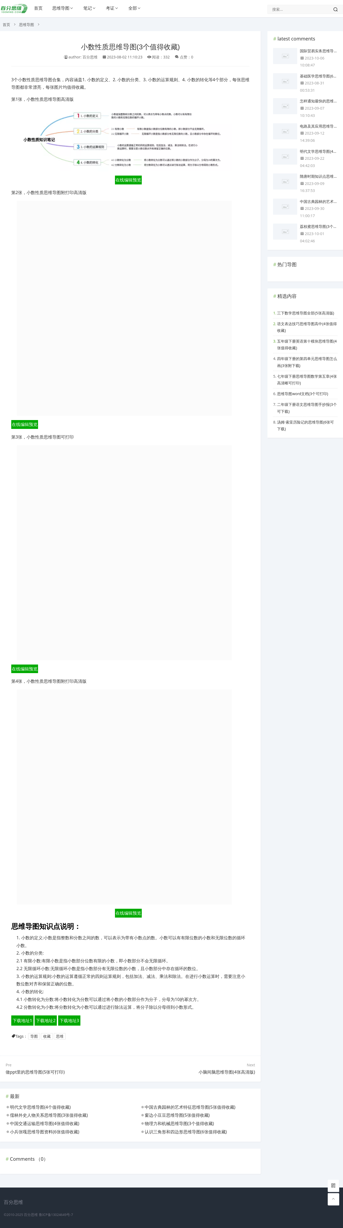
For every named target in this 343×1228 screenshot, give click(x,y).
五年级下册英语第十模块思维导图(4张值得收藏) (307, 344)
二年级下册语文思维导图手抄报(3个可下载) (307, 408)
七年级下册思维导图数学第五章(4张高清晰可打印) (307, 379)
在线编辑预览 (128, 180)
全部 (132, 8)
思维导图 (60, 8)
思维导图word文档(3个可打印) (302, 393)
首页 (38, 8)
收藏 (47, 1036)
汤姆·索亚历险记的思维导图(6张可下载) (305, 425)
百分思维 (31, 1214)
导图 (34, 1036)
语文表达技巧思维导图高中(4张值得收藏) (307, 327)
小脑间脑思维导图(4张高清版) (227, 1072)
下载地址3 (69, 1020)
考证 (110, 8)
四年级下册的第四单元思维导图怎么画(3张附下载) (307, 362)
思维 (60, 1036)
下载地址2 (45, 1020)
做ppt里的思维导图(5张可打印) (35, 1072)
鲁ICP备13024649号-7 (56, 1214)
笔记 (87, 8)
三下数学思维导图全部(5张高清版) (305, 313)
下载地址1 (22, 1020)
